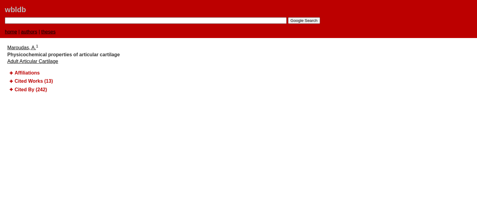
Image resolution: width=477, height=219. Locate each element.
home (11, 31)
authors (29, 31)
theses (48, 31)
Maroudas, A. (21, 47)
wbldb (15, 9)
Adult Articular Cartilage (32, 61)
